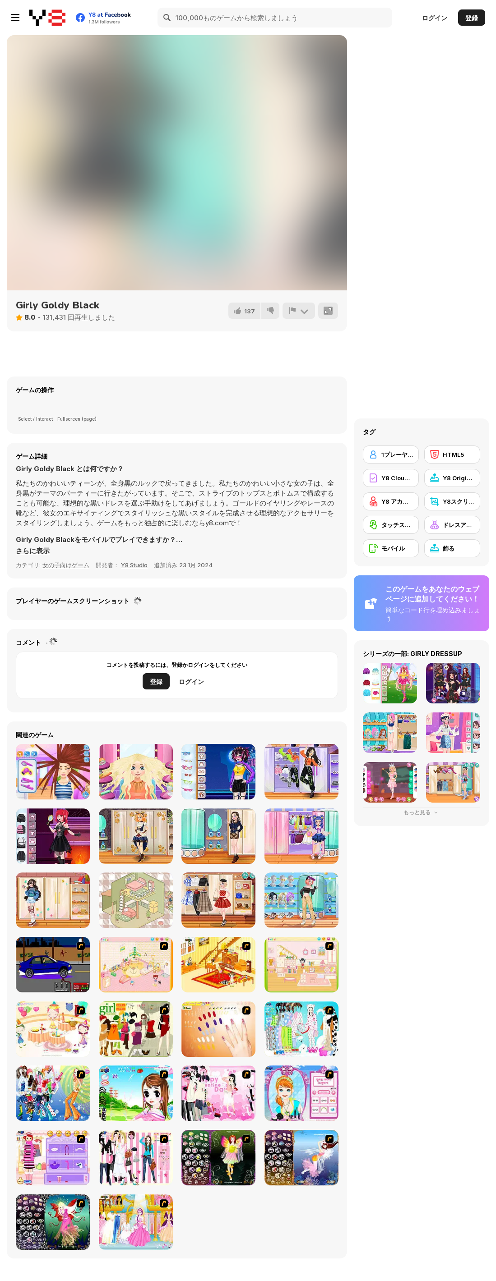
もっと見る (421, 812)
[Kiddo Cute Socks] (301, 836)
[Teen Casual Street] (301, 900)
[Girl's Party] (53, 1029)
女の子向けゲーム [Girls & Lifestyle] (65, 565)
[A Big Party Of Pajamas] (301, 1029)
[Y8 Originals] (452, 478)
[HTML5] (452, 454)
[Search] (167, 18)
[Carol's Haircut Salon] (53, 771)
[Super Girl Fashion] (136, 1029)
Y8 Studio (134, 565)
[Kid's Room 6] (301, 964)
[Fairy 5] (218, 1157)
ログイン (434, 18)
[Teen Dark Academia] (218, 836)
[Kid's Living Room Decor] (218, 964)
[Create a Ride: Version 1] (53, 964)
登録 (471, 18)
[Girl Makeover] (53, 1157)
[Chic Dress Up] (136, 1157)
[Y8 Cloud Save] (391, 478)
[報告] (299, 311)
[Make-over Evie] (301, 1093)
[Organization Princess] (136, 900)
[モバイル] (391, 548)
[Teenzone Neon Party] (218, 771)
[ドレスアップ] (452, 525)
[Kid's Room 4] (136, 964)
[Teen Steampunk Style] (136, 836)
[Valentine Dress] (218, 1093)
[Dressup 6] (136, 1222)
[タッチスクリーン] (391, 525)
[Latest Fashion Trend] (53, 1093)
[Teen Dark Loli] (53, 836)
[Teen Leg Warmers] (53, 900)
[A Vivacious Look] (136, 1093)
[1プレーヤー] (391, 454)
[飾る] (452, 548)
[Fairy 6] (53, 1222)
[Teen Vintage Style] (218, 900)
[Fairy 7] (301, 1157)
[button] (33, 551)
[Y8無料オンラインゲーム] (47, 17)
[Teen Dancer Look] (301, 771)
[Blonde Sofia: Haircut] (136, 771)
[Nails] (218, 1029)
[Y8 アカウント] (391, 501)
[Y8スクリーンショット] (452, 501)
